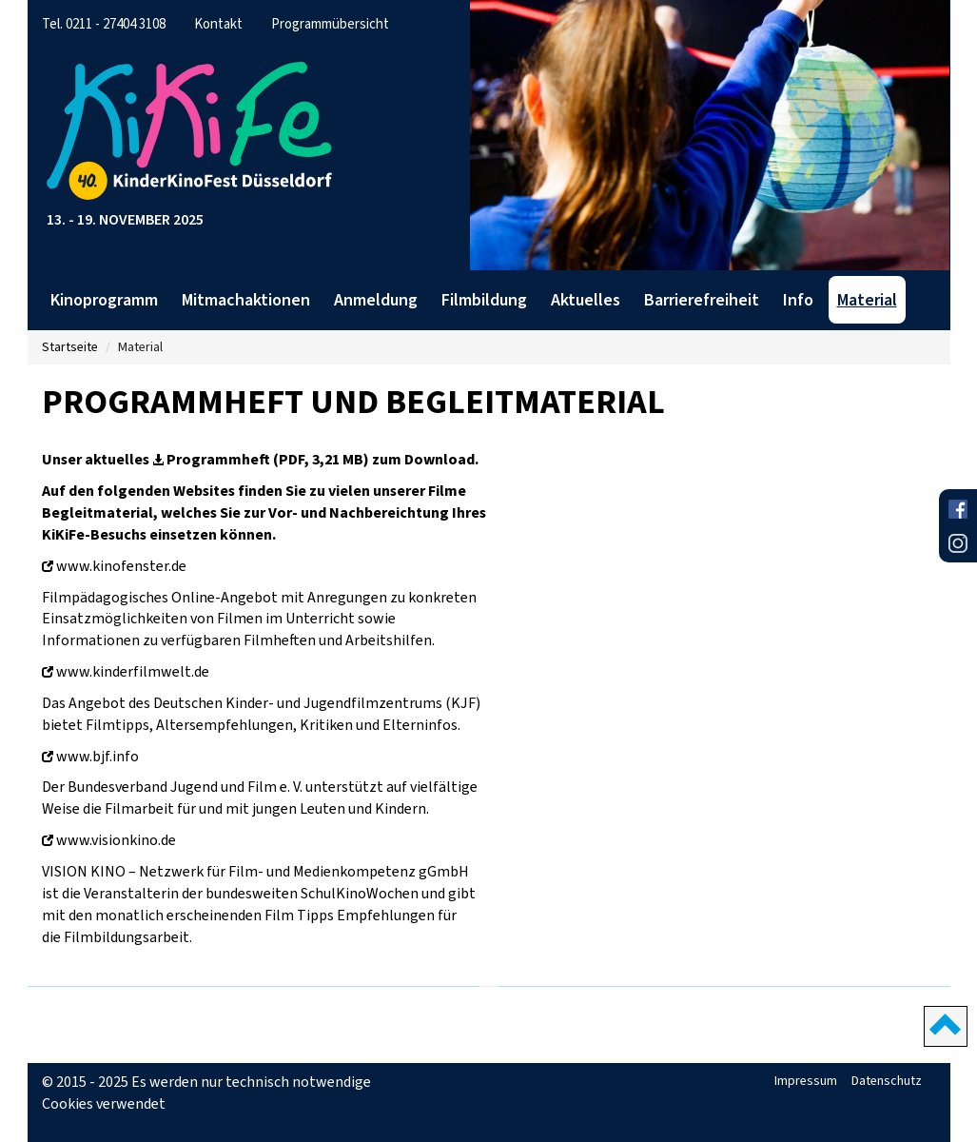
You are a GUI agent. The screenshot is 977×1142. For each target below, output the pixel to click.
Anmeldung (376, 299)
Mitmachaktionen (246, 299)
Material (867, 299)
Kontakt (218, 23)
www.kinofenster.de (121, 566)
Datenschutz (886, 1081)
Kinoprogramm (104, 299)
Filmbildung (484, 299)
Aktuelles (585, 299)
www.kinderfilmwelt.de (132, 671)
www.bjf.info (97, 756)
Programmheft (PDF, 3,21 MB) (267, 459)
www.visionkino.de (116, 840)
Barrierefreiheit (701, 299)
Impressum (805, 1081)
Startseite (70, 347)
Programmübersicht (330, 23)
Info (798, 299)
